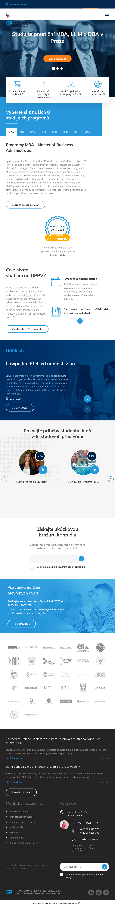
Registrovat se (21, 623)
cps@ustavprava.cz (89, 839)
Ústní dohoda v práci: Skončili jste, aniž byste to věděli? (43, 766)
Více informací (20, 407)
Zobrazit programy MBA (25, 204)
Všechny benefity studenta (27, 329)
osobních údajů (76, 566)
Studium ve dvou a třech (22, 822)
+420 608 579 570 (89, 829)
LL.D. (65, 132)
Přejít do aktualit (21, 792)
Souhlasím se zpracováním (61, 566)
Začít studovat (57, 58)
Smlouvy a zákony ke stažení (24, 842)
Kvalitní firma (17, 837)
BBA (22, 132)
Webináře (15, 832)
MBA (11, 132)
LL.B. (55, 132)
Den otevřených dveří (21, 816)
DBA (32, 132)
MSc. (76, 132)
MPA (87, 132)
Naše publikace (18, 827)
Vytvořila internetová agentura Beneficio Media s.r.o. (38, 893)
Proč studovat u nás (20, 811)
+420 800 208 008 (16, 4)
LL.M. (44, 132)
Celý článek (13, 758)
